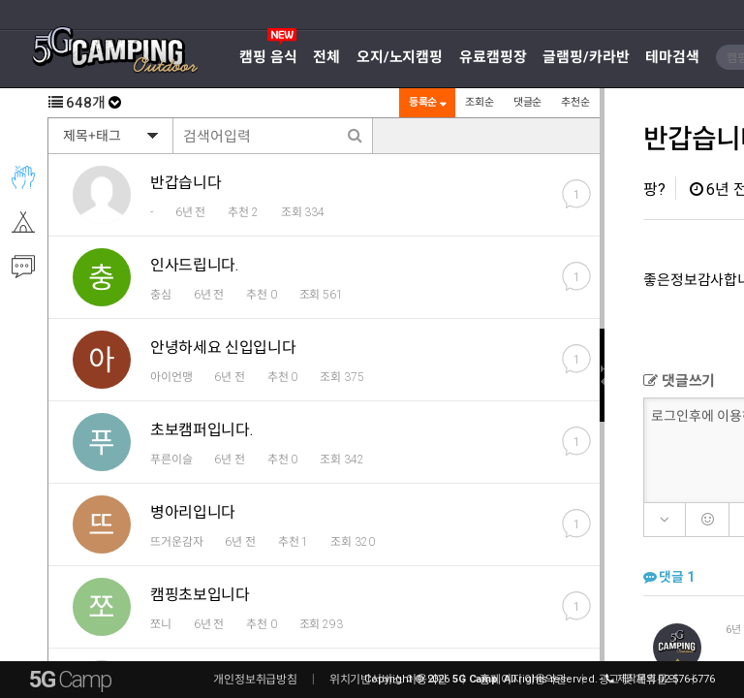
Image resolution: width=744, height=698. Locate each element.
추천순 (574, 102)
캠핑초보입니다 (200, 595)
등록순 (426, 102)
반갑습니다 (185, 183)
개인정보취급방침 (255, 679)
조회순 (478, 102)
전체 (326, 57)
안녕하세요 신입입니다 (222, 347)
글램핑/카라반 (585, 57)
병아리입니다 (192, 512)
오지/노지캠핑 (399, 57)
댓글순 (527, 102)
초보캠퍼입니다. (201, 430)
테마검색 (672, 57)
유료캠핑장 (492, 57)
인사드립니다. (194, 265)
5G (69, 679)
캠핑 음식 (267, 57)
